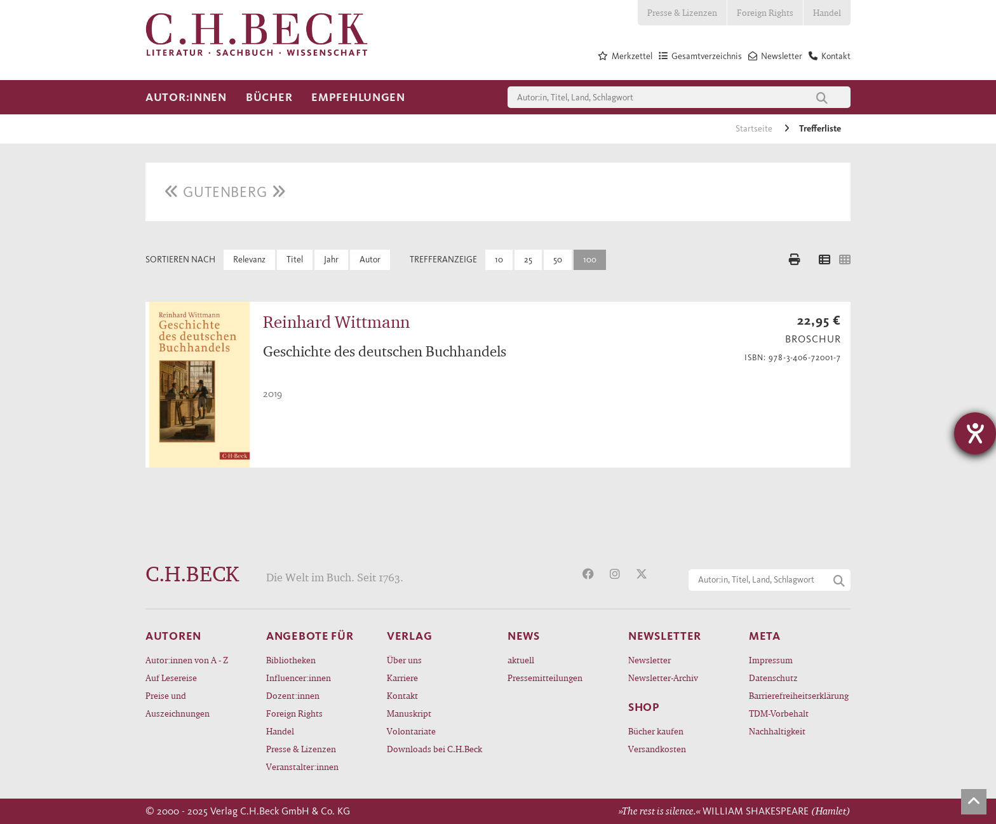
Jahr (331, 259)
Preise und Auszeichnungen (177, 704)
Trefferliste (820, 128)
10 (499, 259)
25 (528, 259)
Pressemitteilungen (545, 677)
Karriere (402, 677)
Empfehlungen (358, 97)
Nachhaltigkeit (777, 731)
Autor (370, 259)
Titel (294, 259)
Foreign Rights (765, 12)
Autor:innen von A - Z (186, 659)
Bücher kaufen (655, 731)
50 (557, 259)
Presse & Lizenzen (682, 12)
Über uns (404, 659)
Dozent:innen (293, 695)
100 (589, 259)
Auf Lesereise (171, 677)
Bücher (269, 97)
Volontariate (411, 731)
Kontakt (402, 695)
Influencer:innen (298, 677)
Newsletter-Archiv (663, 677)
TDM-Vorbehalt (779, 713)
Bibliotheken (291, 659)
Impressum (771, 659)
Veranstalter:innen (302, 766)
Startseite (755, 128)
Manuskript (409, 713)
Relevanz (249, 259)
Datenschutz (773, 677)
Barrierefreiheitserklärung (799, 695)
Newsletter (649, 659)
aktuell (521, 659)
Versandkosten (657, 748)
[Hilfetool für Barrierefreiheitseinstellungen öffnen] (975, 433)
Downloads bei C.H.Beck (434, 748)
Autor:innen (186, 97)
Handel (827, 12)
